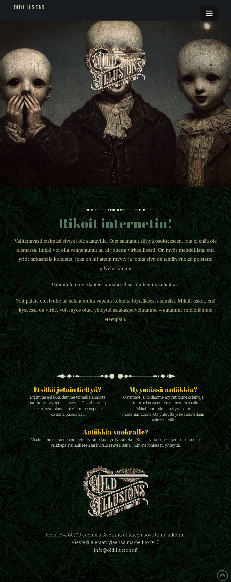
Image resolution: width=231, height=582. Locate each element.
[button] (209, 13)
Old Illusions (29, 7)
